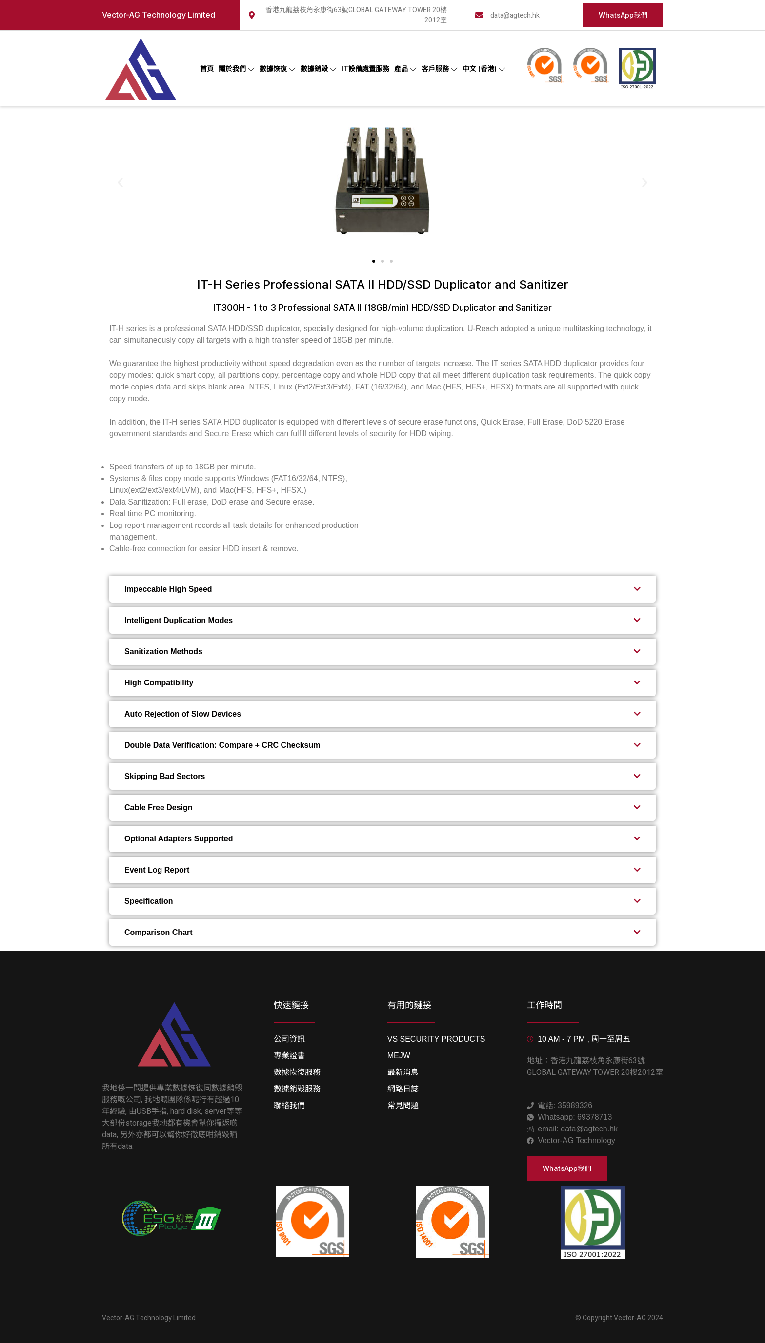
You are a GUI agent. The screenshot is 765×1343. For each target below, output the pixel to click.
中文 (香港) (484, 68)
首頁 (207, 68)
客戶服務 (440, 68)
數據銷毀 (319, 68)
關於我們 (237, 68)
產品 (405, 68)
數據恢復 (278, 68)
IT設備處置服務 (365, 68)
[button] (120, 182)
